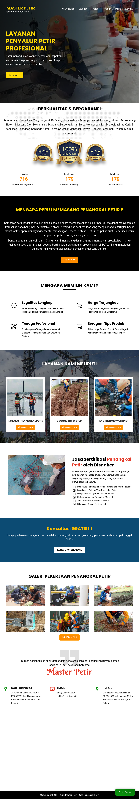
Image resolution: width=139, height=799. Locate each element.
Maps (118, 8)
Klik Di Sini (69, 637)
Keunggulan (68, 8)
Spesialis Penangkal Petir (20, 8)
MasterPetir (71, 795)
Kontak (129, 8)
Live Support (125, 792)
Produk (107, 8)
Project (95, 8)
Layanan (83, 8)
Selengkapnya (25, 427)
